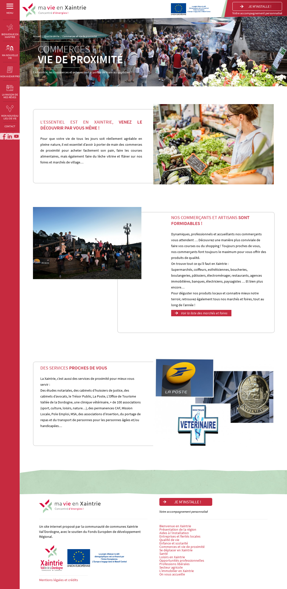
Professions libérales (174, 564)
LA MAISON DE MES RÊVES (10, 93)
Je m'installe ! (259, 6)
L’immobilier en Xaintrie (176, 571)
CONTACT (9, 128)
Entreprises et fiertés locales (179, 536)
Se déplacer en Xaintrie (176, 550)
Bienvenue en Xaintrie (175, 526)
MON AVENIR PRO (10, 73)
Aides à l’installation (174, 533)
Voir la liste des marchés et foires (204, 313)
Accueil (37, 36)
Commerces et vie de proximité (79, 36)
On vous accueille (172, 574)
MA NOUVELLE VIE (10, 54)
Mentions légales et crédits (58, 580)
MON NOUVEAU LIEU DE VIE (9, 114)
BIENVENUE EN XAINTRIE (9, 33)
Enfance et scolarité (173, 543)
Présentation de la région (177, 529)
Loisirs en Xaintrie (172, 557)
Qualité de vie (51, 36)
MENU (10, 11)
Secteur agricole (171, 567)
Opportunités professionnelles (181, 560)
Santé (163, 553)
